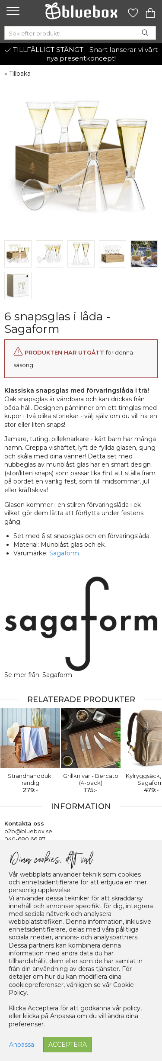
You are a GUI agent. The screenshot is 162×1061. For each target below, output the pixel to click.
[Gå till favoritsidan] (133, 11)
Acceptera (67, 1044)
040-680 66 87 (24, 838)
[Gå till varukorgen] (150, 11)
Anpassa (21, 1044)
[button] (12, 11)
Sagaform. (64, 553)
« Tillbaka (17, 73)
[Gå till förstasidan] (81, 11)
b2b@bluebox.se (28, 831)
